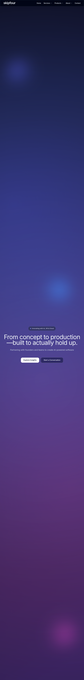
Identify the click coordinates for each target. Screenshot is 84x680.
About (69, 3)
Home (39, 3)
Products (59, 3)
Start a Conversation (52, 360)
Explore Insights (30, 360)
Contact (78, 3)
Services (48, 3)
